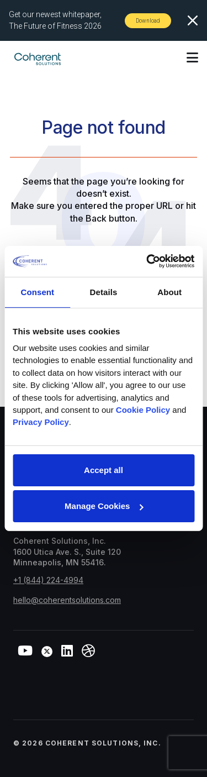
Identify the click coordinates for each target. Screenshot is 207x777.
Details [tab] (104, 291)
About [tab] (169, 291)
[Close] (193, 20)
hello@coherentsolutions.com (67, 600)
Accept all (103, 470)
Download (148, 21)
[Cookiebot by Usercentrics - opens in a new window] (147, 261)
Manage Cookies (104, 506)
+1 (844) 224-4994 (48, 580)
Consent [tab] (37, 291)
